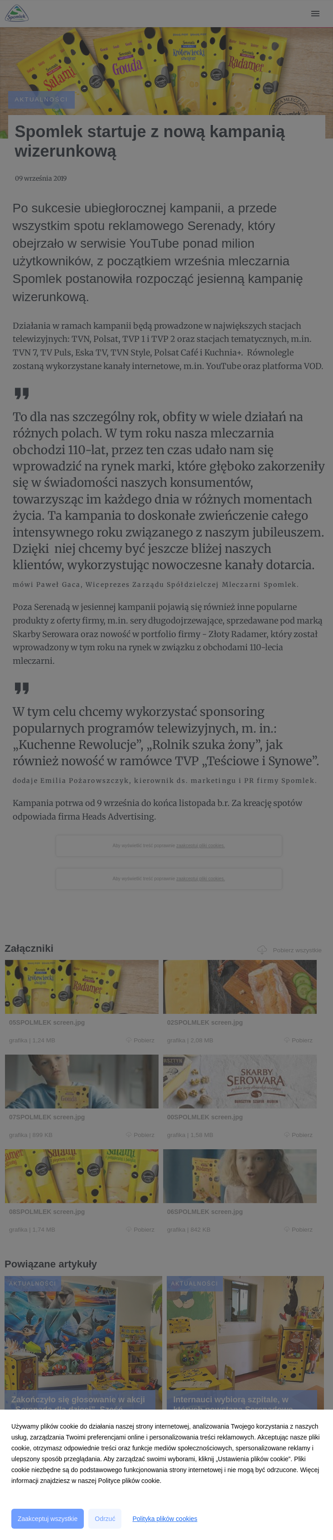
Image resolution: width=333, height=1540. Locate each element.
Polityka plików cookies (164, 1518)
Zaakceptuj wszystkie (47, 1518)
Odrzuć (105, 1518)
